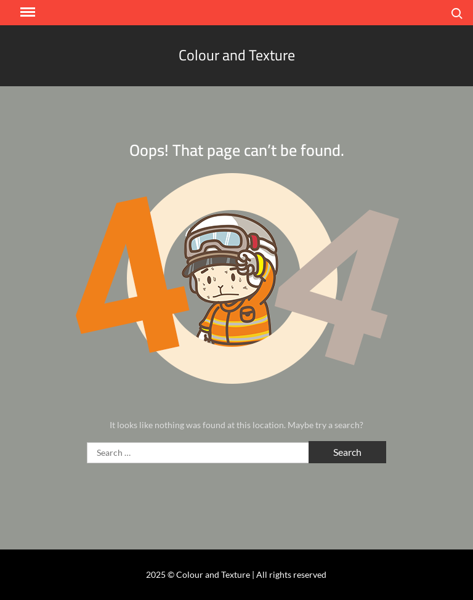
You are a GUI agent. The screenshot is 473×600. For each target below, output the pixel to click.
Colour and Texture (237, 55)
